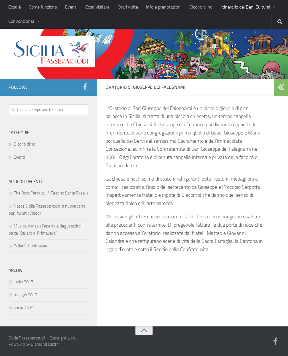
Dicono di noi (201, 7)
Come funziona (43, 7)
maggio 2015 (25, 294)
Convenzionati (21, 21)
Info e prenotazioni (163, 7)
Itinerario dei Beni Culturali (246, 7)
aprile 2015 (23, 307)
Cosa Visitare (97, 7)
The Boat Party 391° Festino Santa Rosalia (51, 192)
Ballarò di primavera (31, 245)
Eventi (71, 7)
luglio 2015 (23, 281)
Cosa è (14, 7)
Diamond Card (43, 344)
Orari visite (127, 7)
